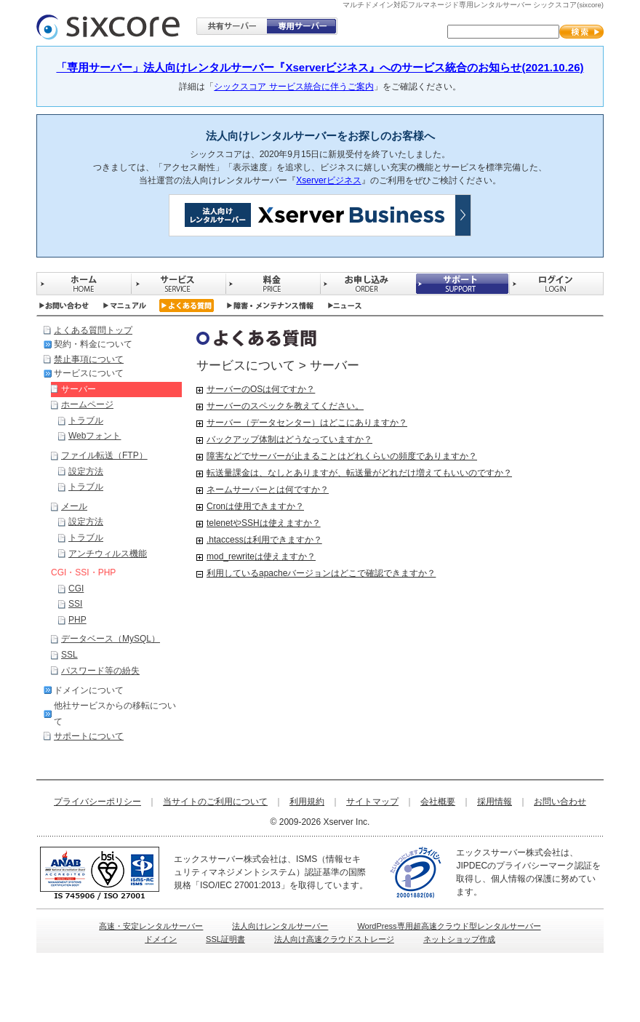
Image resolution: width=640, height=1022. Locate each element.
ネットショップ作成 (459, 939)
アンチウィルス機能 (107, 553)
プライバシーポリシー (97, 802)
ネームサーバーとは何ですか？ (268, 489)
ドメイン (161, 939)
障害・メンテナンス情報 (270, 305)
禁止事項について (89, 359)
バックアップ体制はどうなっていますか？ (289, 439)
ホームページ (87, 404)
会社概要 (437, 802)
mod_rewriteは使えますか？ (261, 556)
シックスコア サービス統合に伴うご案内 (293, 86)
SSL (69, 655)
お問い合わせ (63, 305)
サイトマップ (372, 802)
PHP (77, 620)
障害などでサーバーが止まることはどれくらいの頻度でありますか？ (342, 456)
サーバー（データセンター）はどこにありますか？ (307, 423)
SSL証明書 (225, 939)
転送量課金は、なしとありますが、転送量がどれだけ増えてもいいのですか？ (359, 473)
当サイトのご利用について (215, 802)
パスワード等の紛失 (100, 671)
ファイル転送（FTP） (104, 455)
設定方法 (85, 471)
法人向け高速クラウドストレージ (334, 939)
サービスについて (89, 373)
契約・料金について (93, 344)
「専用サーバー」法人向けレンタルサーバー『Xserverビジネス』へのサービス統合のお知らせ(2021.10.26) (319, 67)
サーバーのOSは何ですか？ (261, 389)
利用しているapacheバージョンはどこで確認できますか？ (321, 573)
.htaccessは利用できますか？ (264, 540)
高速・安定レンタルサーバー (151, 926)
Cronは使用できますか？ (255, 506)
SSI (75, 604)
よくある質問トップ (93, 330)
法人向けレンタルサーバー (280, 926)
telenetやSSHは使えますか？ (264, 523)
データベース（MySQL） (110, 639)
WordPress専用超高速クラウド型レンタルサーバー (448, 926)
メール (74, 506)
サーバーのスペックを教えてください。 (285, 406)
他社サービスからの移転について (115, 713)
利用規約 (306, 802)
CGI (76, 588)
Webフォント (94, 436)
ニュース (345, 305)
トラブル (85, 420)
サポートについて (89, 736)
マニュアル (124, 305)
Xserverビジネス (328, 180)
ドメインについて (89, 690)
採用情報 (494, 802)
